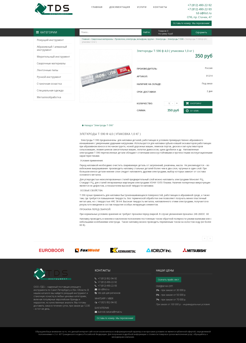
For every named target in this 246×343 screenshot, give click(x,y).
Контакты (160, 7)
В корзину (195, 103)
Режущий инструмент (50, 40)
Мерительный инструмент (53, 56)
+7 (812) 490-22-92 (200, 5)
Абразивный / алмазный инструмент (52, 48)
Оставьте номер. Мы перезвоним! (191, 23)
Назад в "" (98, 125)
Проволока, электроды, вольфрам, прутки (134, 39)
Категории (46, 32)
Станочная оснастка (49, 83)
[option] (51, 250)
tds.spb (102, 292)
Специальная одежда (50, 90)
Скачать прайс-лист (168, 279)
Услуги (142, 7)
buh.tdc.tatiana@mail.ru (110, 311)
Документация (119, 7)
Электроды (161, 39)
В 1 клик (194, 110)
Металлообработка (49, 97)
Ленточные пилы (47, 70)
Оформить (201, 32)
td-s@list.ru (204, 13)
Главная (96, 7)
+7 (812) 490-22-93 (200, 9)
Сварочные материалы (51, 63)
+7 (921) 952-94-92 (107, 302)
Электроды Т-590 (175, 39)
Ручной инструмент (49, 77)
